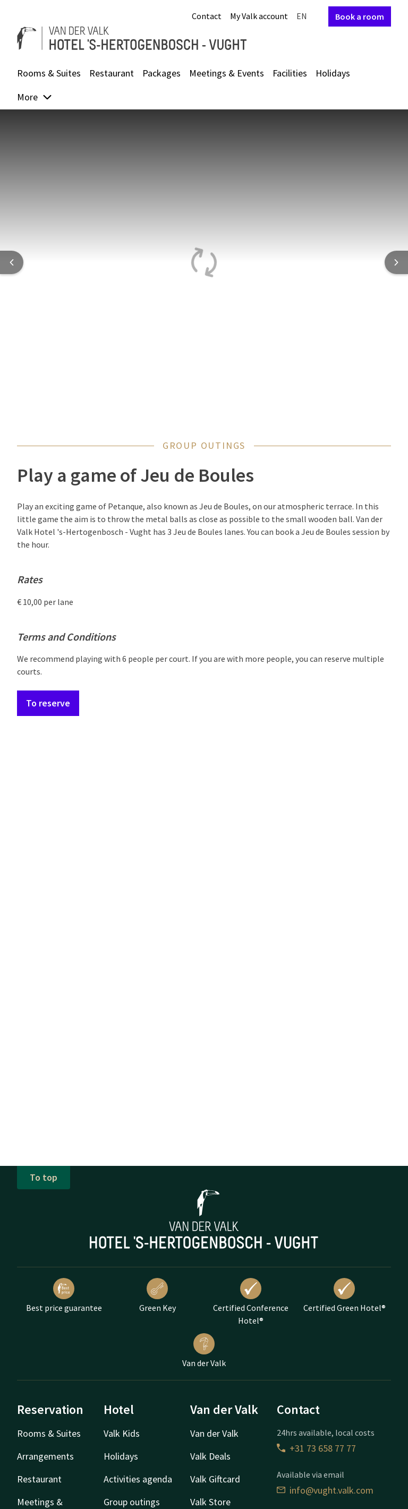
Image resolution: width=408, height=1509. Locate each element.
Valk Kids (122, 1433)
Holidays (333, 73)
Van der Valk (204, 1350)
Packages (161, 73)
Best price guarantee (64, 1295)
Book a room (359, 16)
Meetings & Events (226, 73)
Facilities (290, 73)
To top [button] (43, 1177)
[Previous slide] (11, 262)
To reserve (48, 703)
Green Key (157, 1295)
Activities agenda (138, 1479)
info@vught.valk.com (325, 1490)
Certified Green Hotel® (344, 1295)
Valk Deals (210, 1456)
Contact (207, 16)
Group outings (132, 1502)
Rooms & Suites (49, 73)
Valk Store (210, 1502)
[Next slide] (396, 262)
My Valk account (259, 16)
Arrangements (45, 1456)
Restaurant (111, 73)
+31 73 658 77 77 (316, 1448)
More (35, 97)
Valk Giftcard (215, 1479)
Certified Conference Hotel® (250, 1302)
